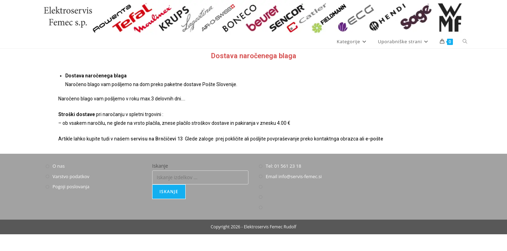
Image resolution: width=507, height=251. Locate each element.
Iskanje (160, 165)
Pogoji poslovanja (71, 186)
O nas (59, 166)
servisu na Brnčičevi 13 (157, 139)
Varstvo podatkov (71, 176)
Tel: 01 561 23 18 (283, 166)
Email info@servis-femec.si (294, 176)
